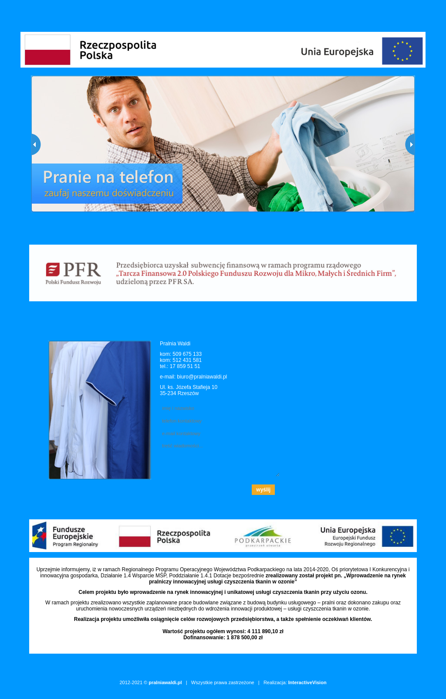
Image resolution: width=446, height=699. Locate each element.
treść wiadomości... (220, 459)
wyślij (263, 490)
